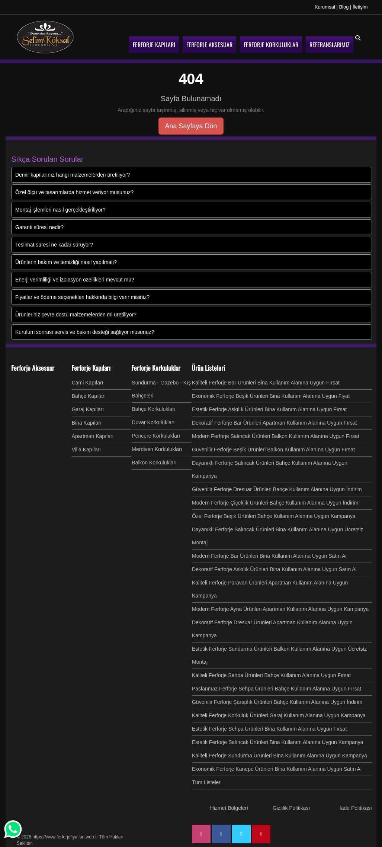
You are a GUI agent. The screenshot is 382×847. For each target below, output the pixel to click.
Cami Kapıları (87, 383)
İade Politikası (356, 808)
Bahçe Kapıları (89, 396)
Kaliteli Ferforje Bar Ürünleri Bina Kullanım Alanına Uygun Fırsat (266, 383)
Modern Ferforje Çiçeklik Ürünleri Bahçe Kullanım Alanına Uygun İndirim (275, 503)
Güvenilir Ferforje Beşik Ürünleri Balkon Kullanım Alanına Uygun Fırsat (273, 450)
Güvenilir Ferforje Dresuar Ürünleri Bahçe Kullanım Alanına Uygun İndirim (277, 489)
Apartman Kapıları (93, 436)
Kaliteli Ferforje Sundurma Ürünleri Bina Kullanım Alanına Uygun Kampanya (279, 756)
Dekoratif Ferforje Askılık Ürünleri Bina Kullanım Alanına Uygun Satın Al (274, 569)
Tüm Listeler (206, 782)
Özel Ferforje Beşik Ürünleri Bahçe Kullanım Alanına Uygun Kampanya (274, 516)
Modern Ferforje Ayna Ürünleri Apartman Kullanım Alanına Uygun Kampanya (280, 609)
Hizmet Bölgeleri (229, 808)
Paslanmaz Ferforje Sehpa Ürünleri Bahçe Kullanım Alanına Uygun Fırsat (276, 689)
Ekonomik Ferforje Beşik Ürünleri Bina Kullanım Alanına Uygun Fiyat (271, 396)
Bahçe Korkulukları (154, 409)
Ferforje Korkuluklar (155, 368)
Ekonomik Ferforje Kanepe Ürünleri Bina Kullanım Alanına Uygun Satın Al (277, 769)
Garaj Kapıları (88, 409)
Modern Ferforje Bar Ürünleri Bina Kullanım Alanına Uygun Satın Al (269, 556)
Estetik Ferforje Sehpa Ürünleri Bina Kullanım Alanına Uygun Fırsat (269, 729)
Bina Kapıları (87, 423)
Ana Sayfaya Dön (191, 126)
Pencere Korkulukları (156, 436)
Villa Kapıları (86, 450)
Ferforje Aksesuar (32, 368)
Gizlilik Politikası (291, 808)
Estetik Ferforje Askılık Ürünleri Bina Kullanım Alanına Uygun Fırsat (269, 409)
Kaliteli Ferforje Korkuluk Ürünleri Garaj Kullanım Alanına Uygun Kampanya (279, 715)
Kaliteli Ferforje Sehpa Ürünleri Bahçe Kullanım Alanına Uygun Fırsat (271, 675)
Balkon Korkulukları (154, 463)
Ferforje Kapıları (90, 368)
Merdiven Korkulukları (157, 449)
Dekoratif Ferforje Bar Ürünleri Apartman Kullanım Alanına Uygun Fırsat (274, 423)
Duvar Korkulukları (153, 422)
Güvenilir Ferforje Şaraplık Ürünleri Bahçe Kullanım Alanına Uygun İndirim (277, 702)
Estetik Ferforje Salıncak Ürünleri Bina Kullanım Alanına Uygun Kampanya (277, 742)
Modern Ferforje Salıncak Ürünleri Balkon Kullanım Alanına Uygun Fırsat (275, 436)
